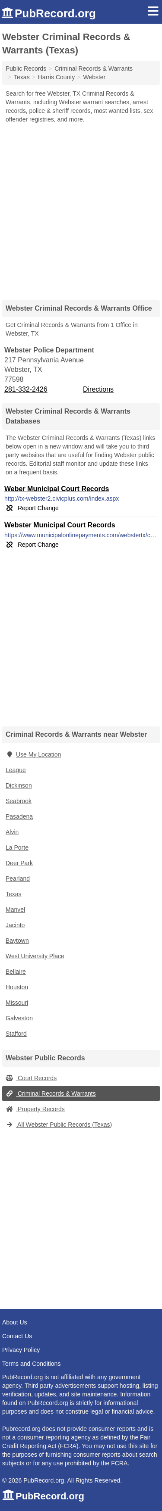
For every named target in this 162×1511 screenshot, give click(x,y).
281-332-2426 (26, 389)
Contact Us (17, 1336)
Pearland (18, 878)
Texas (14, 894)
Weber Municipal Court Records (56, 488)
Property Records (35, 1109)
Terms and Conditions (31, 1363)
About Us (14, 1322)
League (16, 769)
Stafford (16, 1033)
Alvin (12, 832)
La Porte (17, 847)
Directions (98, 389)
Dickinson (19, 785)
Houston (17, 987)
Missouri (17, 1002)
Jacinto (15, 925)
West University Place (35, 956)
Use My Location (33, 754)
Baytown (17, 940)
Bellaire (16, 971)
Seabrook (19, 801)
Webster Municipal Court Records (59, 525)
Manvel (15, 909)
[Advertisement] (81, 209)
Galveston (19, 1018)
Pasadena (19, 816)
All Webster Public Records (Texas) (59, 1124)
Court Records (31, 1078)
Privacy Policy (21, 1349)
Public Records (26, 68)
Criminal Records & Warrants (51, 1093)
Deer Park (19, 863)
